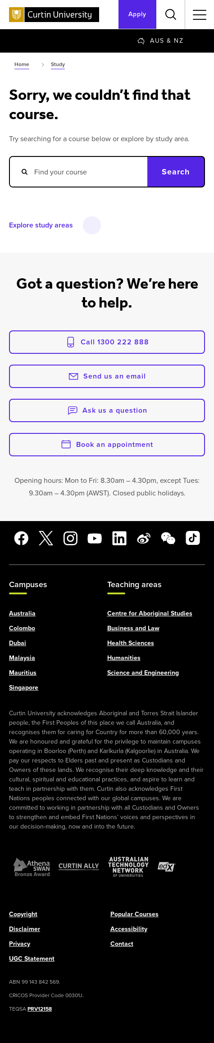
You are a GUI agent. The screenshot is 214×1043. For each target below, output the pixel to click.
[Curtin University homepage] (54, 14)
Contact (121, 943)
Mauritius (22, 672)
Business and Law (133, 628)
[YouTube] (94, 538)
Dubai (17, 642)
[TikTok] (193, 538)
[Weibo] (144, 538)
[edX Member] (167, 866)
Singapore (23, 687)
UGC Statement (32, 958)
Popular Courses (134, 913)
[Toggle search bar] (170, 14)
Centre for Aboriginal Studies (149, 613)
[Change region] (160, 41)
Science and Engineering (143, 672)
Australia (22, 613)
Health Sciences (130, 642)
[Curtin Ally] (79, 866)
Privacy (19, 943)
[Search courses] (78, 171)
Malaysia (22, 657)
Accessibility (128, 928)
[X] (46, 538)
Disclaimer (24, 928)
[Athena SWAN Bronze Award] (32, 866)
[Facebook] (21, 538)
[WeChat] (168, 538)
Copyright (23, 913)
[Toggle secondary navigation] (199, 14)
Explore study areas (41, 225)
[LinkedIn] (119, 538)
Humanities (124, 657)
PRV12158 (39, 1008)
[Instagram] (70, 538)
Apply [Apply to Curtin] (137, 14)
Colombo (22, 628)
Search (176, 172)
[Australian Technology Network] (128, 866)
